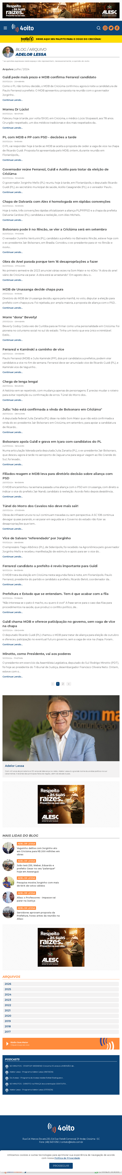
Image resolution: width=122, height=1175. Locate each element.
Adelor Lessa (14, 766)
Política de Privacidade (67, 1158)
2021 (8, 1010)
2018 (8, 1026)
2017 (8, 1031)
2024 (8, 994)
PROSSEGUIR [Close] (61, 1165)
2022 (8, 1005)
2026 (8, 983)
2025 (8, 989)
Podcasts (12, 1059)
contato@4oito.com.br (71, 1142)
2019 (8, 1021)
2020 (8, 1015)
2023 (8, 999)
